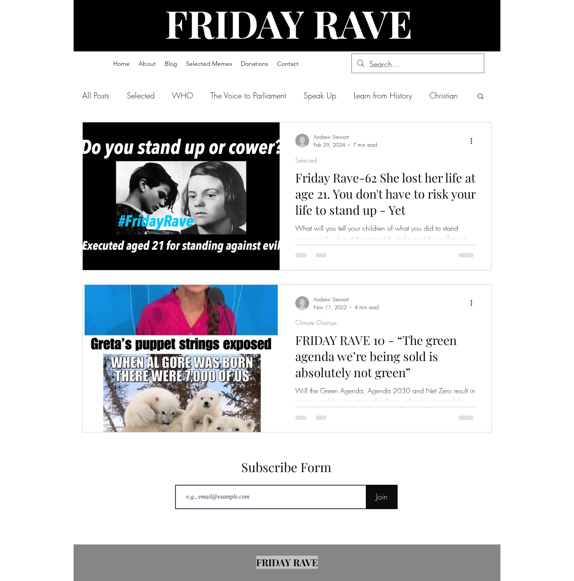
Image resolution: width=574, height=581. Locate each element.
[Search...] (417, 64)
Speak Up (320, 95)
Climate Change (316, 322)
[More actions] (474, 140)
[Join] (382, 497)
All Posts (95, 95)
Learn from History (383, 95)
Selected (141, 95)
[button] (209, 63)
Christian (443, 95)
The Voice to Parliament (248, 95)
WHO (182, 95)
